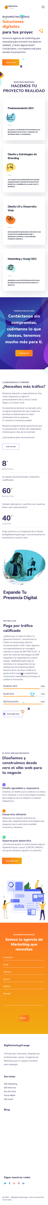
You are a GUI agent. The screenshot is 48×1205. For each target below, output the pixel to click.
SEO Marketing (10, 1084)
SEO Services (10, 1088)
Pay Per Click (10, 1091)
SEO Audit (8, 1099)
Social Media (9, 1095)
